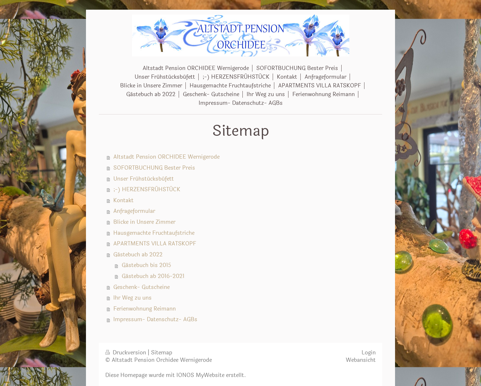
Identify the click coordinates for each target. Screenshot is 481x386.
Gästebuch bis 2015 (146, 265)
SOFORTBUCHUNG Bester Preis (154, 168)
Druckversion (126, 353)
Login (369, 353)
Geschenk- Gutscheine (141, 287)
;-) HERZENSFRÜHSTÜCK (146, 189)
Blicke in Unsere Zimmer (144, 222)
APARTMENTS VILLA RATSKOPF (154, 244)
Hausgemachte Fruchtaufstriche (153, 233)
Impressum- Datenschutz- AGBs (155, 319)
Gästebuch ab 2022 (138, 255)
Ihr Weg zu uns (132, 298)
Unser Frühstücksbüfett (143, 179)
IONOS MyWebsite (200, 375)
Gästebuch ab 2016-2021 (153, 276)
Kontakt (123, 200)
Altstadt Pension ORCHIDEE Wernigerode (166, 157)
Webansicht (361, 360)
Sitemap (161, 353)
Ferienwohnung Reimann (144, 309)
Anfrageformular (134, 211)
